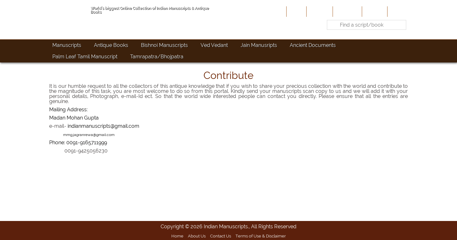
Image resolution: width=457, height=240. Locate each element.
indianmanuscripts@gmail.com (103, 126)
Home (296, 11)
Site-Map (374, 11)
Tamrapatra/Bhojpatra (156, 57)
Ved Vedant (214, 45)
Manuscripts (66, 45)
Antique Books (111, 45)
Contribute (346, 11)
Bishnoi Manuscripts (164, 45)
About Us (319, 11)
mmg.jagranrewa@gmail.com (89, 135)
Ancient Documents (313, 45)
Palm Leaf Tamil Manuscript (84, 57)
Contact (398, 11)
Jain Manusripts (259, 45)
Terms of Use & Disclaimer (260, 235)
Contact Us (220, 235)
